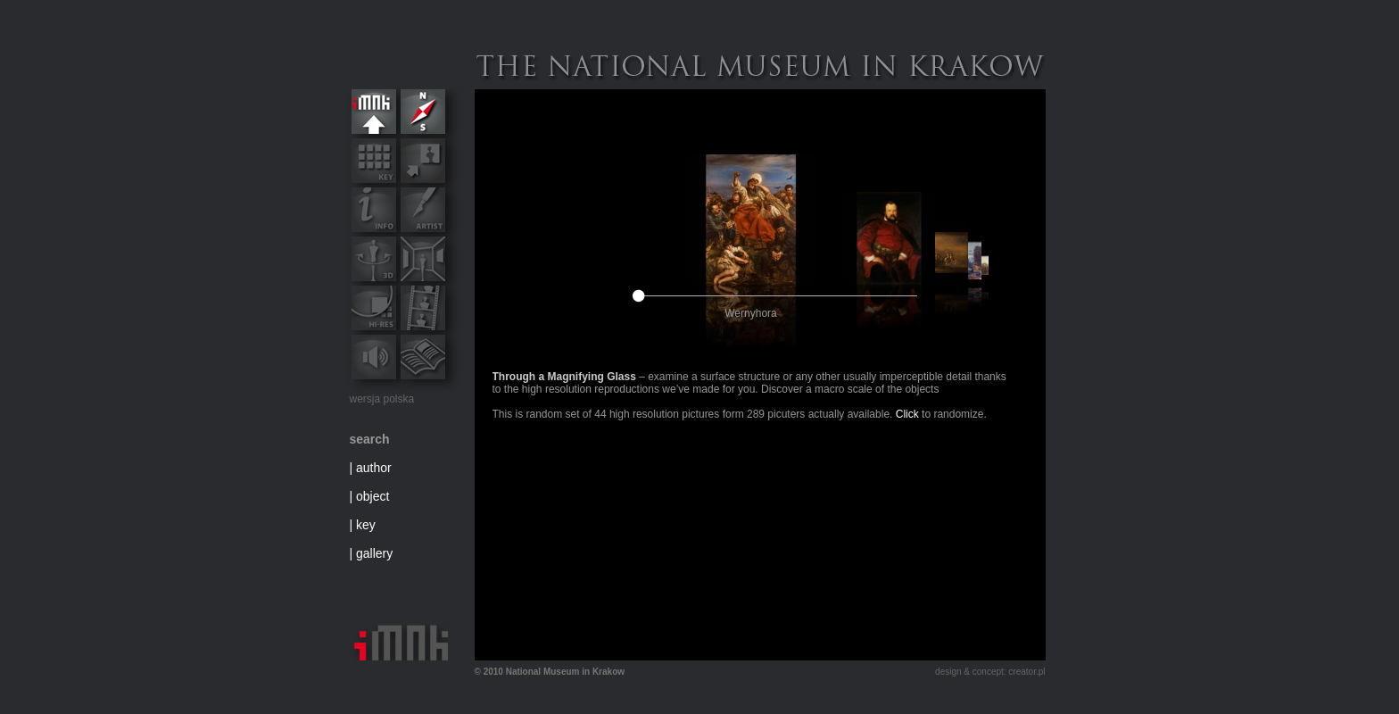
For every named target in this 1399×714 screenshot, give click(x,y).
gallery (374, 553)
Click (907, 414)
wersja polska (382, 399)
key (366, 525)
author (374, 468)
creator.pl (1026, 672)
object (372, 496)
